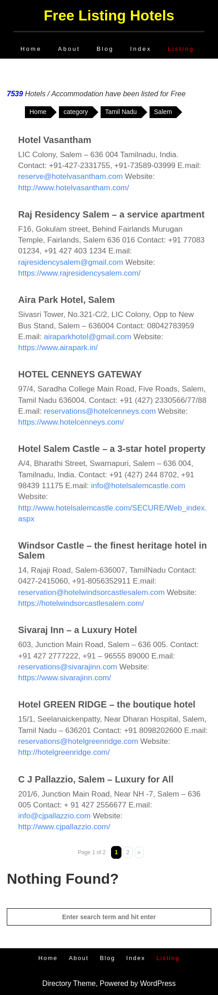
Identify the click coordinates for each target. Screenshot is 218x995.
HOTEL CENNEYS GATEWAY (80, 374)
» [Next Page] (139, 852)
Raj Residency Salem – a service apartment (111, 214)
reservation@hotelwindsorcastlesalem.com (91, 592)
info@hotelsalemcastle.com (138, 485)
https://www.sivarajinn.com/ (64, 677)
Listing (181, 48)
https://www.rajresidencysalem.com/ (79, 273)
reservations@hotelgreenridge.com (78, 741)
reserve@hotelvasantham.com (70, 176)
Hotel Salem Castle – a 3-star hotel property (111, 449)
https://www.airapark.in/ (58, 347)
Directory (56, 983)
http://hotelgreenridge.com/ (64, 752)
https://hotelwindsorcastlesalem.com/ (81, 603)
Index (140, 48)
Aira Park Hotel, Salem (66, 300)
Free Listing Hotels (109, 15)
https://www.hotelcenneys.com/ (71, 422)
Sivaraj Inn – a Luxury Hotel (77, 630)
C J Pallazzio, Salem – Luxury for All (96, 779)
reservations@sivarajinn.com (67, 667)
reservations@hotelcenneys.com (100, 411)
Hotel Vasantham (54, 140)
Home (31, 48)
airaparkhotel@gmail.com (87, 336)
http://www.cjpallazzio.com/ (64, 826)
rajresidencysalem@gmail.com (70, 262)
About (69, 48)
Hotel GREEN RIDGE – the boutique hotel (106, 704)
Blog (105, 48)
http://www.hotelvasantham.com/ (73, 187)
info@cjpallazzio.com (54, 816)
